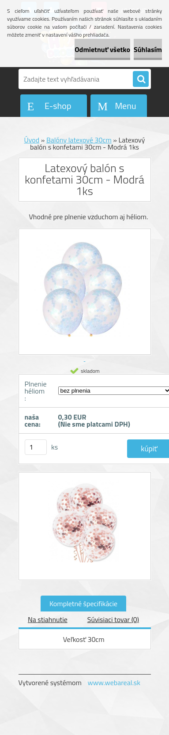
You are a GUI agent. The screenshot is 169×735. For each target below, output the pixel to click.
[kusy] (36, 447)
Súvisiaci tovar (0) (113, 619)
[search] (141, 79)
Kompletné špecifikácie (83, 603)
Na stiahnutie (48, 619)
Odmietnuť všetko (102, 49)
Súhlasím (148, 49)
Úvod (31, 140)
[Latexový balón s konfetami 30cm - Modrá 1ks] (84, 526)
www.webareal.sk (113, 682)
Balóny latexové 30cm (79, 140)
